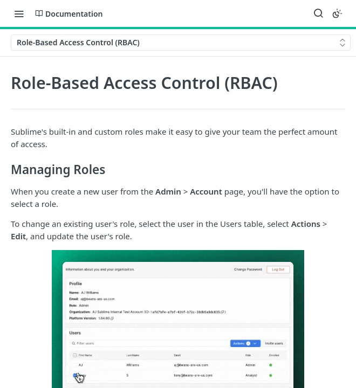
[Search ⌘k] (318, 13)
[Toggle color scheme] (337, 13)
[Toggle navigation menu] (19, 13)
